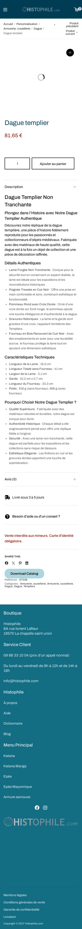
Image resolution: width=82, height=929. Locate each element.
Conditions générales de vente (24, 902)
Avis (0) (11, 479)
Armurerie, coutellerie (16, 28)
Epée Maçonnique (17, 787)
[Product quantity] (17, 163)
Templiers (29, 586)
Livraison (9, 916)
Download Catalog (24, 573)
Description (14, 187)
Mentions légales (15, 895)
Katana (9, 756)
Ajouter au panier (53, 164)
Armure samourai (16, 797)
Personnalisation (26, 24)
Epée (7, 776)
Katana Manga (14, 766)
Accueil (8, 24)
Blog (7, 734)
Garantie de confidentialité (21, 909)
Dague (38, 28)
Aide (7, 713)
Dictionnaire (13, 723)
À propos (10, 703)
